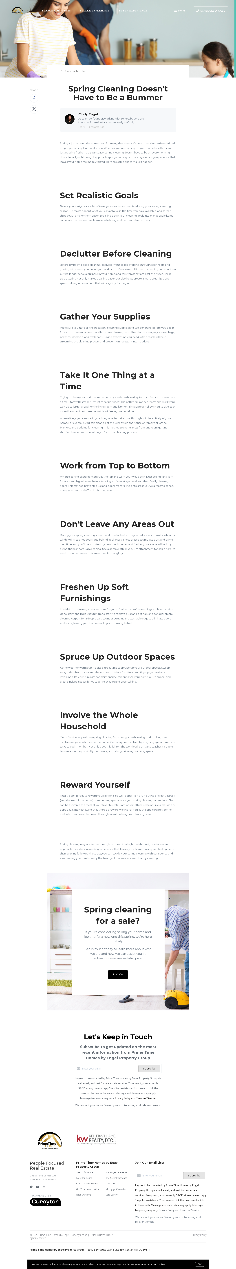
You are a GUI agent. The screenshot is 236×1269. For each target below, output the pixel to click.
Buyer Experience (133, 10)
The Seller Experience (116, 1177)
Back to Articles (75, 71)
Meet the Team (84, 1177)
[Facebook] (31, 1187)
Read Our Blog (83, 1194)
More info (170, 1264)
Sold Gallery (111, 1194)
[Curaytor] (45, 1205)
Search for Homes (56, 10)
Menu (179, 11)
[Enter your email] (109, 1068)
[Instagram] (44, 1187)
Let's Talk (110, 1183)
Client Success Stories (87, 1183)
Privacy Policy (199, 1235)
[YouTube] (37, 1187)
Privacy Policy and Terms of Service (135, 1098)
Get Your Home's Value (87, 1189)
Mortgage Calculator (116, 1189)
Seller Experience (95, 10)
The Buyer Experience (117, 1172)
